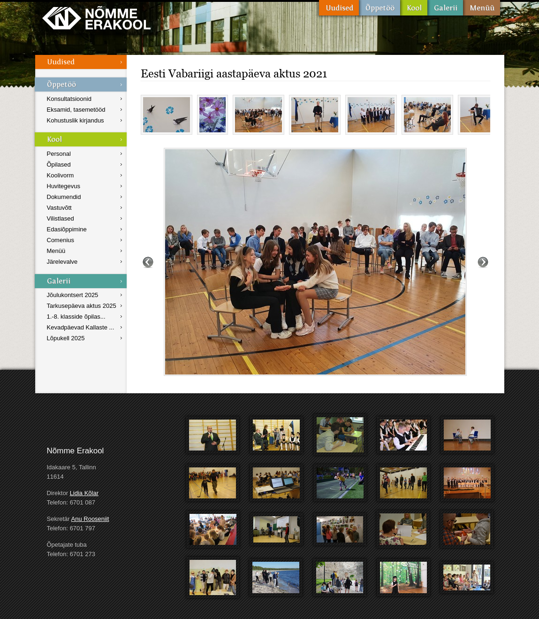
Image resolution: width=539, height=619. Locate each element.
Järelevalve (62, 261)
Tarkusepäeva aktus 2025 (81, 305)
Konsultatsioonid (69, 98)
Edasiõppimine (67, 229)
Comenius (61, 240)
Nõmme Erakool (96, 17)
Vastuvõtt (59, 207)
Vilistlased (60, 218)
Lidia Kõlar (84, 493)
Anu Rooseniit (90, 518)
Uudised (339, 7)
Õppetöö (379, 7)
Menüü (481, 7)
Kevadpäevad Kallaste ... (80, 327)
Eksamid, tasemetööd (76, 109)
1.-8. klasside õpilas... (76, 316)
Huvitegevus (64, 186)
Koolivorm (60, 175)
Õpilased (59, 164)
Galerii (445, 7)
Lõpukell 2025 (66, 338)
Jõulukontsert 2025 (73, 294)
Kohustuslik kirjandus (75, 120)
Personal (59, 153)
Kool (413, 7)
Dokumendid (64, 196)
